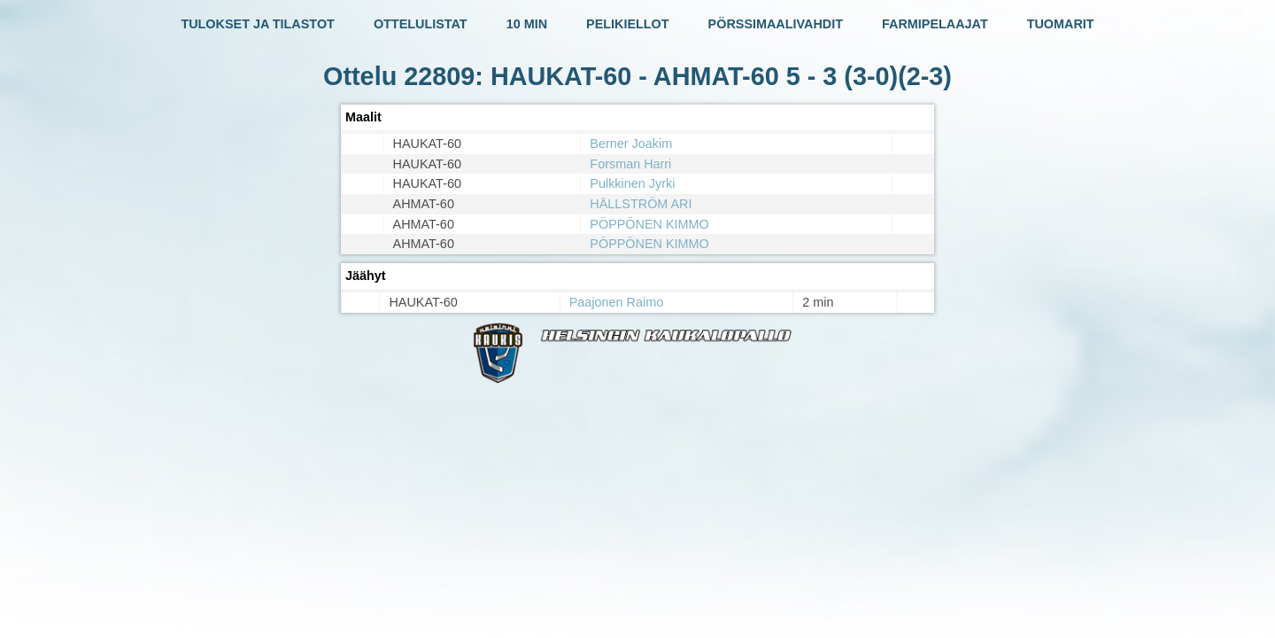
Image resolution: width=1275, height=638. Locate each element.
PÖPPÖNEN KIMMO (649, 224)
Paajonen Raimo (616, 302)
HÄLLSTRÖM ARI (641, 204)
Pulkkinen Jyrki (632, 183)
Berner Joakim (631, 143)
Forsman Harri (630, 164)
